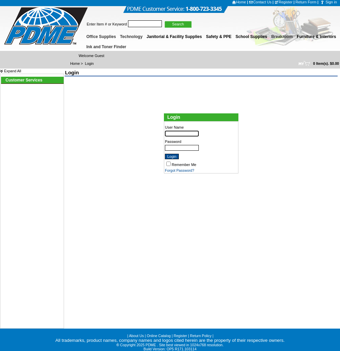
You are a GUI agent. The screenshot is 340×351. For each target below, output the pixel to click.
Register (284, 2)
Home (239, 2)
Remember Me (184, 165)
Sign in (331, 2)
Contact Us (260, 2)
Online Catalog (159, 336)
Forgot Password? (179, 170)
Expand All (10, 71)
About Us (136, 336)
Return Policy (200, 336)
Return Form (306, 2)
